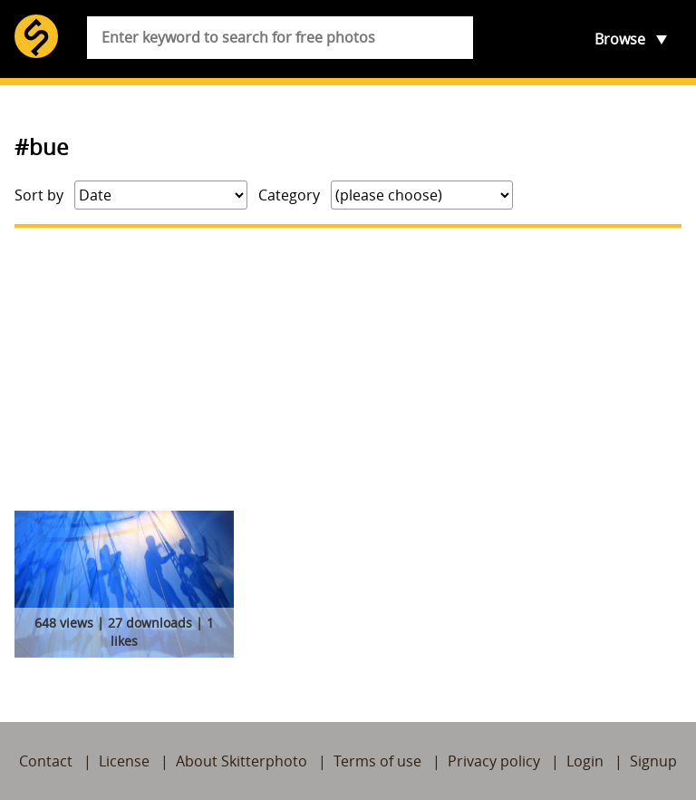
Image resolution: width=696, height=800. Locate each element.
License (124, 761)
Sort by (38, 195)
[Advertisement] (348, 369)
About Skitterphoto (241, 761)
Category (289, 195)
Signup (653, 761)
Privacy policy (494, 761)
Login (585, 761)
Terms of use (377, 761)
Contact (45, 761)
